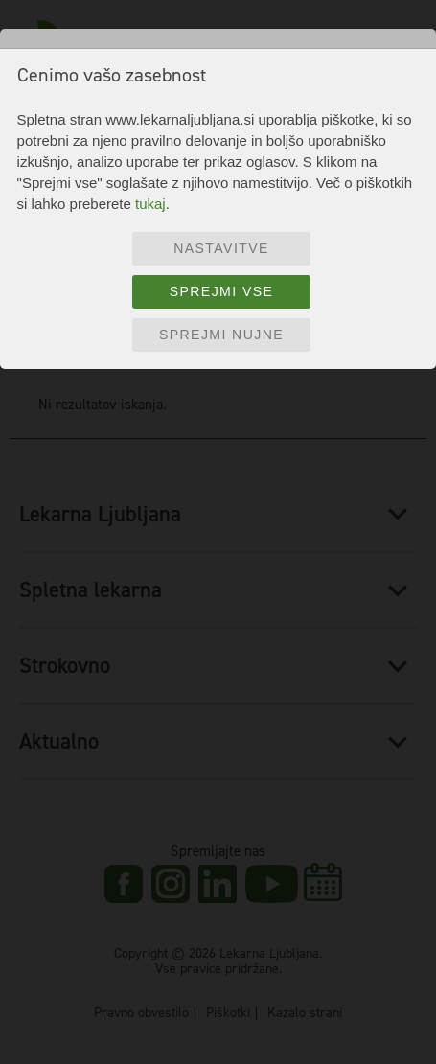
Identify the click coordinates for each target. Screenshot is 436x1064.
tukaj (150, 204)
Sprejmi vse (222, 291)
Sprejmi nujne (221, 334)
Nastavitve (221, 248)
